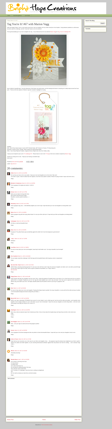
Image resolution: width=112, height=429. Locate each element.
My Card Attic (14, 269)
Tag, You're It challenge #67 (64, 31)
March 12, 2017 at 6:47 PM (24, 321)
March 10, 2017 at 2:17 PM (21, 192)
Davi (12, 288)
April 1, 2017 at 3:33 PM (23, 359)
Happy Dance (14, 276)
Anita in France (14, 339)
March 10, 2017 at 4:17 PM (23, 221)
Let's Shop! (27, 15)
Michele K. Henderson (16, 183)
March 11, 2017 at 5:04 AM (24, 256)
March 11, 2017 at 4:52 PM (23, 298)
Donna (12, 192)
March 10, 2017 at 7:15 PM (21, 238)
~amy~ (12, 238)
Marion (12, 350)
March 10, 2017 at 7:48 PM (22, 247)
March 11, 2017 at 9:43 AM (20, 288)
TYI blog (47, 153)
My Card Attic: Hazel (16, 264)
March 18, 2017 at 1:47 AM (25, 339)
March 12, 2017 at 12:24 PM (23, 309)
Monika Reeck (14, 359)
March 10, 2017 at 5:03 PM (20, 229)
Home (8, 15)
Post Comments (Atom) (47, 424)
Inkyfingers (13, 309)
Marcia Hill (13, 298)
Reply (12, 178)
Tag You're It (13, 163)
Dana (12, 229)
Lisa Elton (13, 247)
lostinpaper (13, 221)
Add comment (11, 378)
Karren (12, 330)
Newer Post (10, 419)
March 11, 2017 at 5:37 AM (27, 264)
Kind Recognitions (17, 15)
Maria (12, 212)
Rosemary (13, 203)
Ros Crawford (14, 256)
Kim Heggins (14, 321)
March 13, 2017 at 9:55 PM (21, 330)
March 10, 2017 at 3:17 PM (22, 203)
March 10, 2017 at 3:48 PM (20, 212)
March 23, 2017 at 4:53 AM (21, 350)
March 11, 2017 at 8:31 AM (24, 276)
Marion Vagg (53, 31)
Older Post (77, 419)
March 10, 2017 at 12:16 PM (20, 173)
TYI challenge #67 (28, 153)
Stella (12, 173)
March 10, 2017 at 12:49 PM (28, 183)
